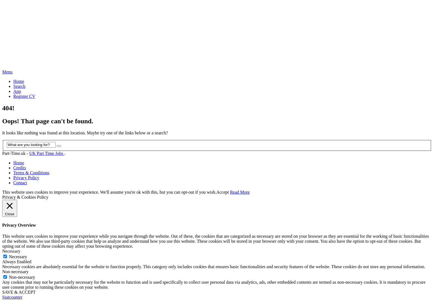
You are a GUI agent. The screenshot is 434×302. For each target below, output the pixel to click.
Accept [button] (222, 192)
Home (18, 81)
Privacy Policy (26, 177)
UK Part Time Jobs (46, 153)
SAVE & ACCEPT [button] (19, 292)
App (17, 91)
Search (19, 86)
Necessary (18, 256)
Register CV (24, 96)
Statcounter (12, 297)
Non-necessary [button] (15, 271)
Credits (19, 167)
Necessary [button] (11, 251)
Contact (20, 182)
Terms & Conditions (31, 172)
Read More (240, 192)
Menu (7, 72)
